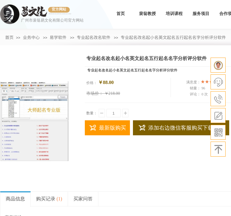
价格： (91, 83)
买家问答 (83, 198)
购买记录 (49, 198)
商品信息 (15, 198)
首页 (120, 13)
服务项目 (200, 13)
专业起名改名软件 (93, 37)
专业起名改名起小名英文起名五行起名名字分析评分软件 (173, 37)
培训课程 (174, 13)
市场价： (94, 93)
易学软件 (58, 37)
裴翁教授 (147, 13)
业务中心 (31, 37)
